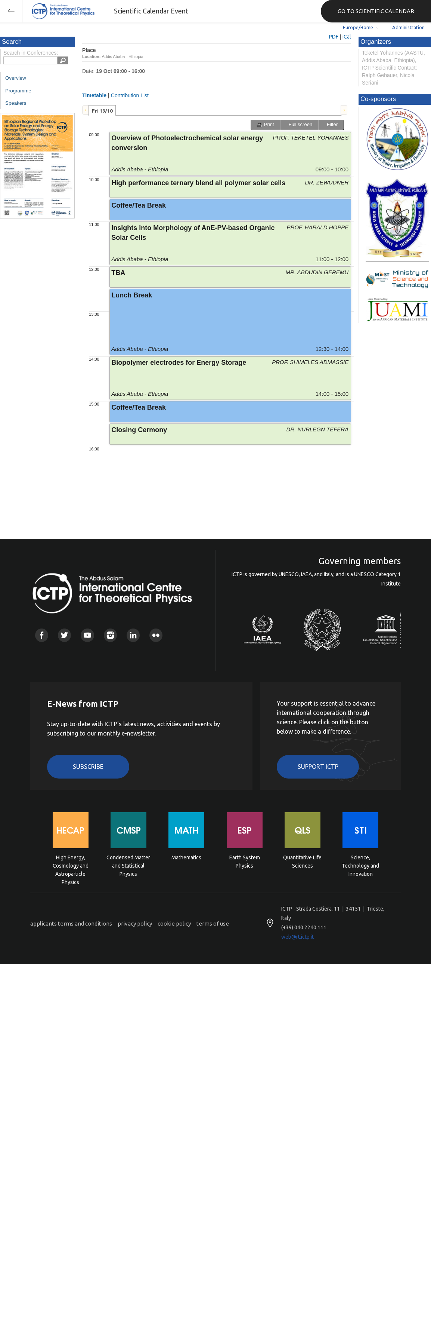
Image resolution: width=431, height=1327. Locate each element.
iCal (346, 37)
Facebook (41, 635)
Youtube (87, 635)
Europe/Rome (358, 27)
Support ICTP (318, 766)
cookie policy (174, 923)
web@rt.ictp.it (297, 937)
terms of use (212, 923)
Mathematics (186, 857)
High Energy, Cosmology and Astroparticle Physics (71, 865)
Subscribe (88, 766)
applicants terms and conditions (71, 923)
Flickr (155, 635)
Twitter (64, 635)
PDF (333, 37)
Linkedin (133, 635)
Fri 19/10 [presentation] (102, 110)
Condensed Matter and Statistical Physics (128, 865)
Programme (18, 91)
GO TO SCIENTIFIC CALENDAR (376, 11)
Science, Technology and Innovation (360, 865)
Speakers (15, 103)
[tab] (102, 110)
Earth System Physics (244, 861)
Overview (15, 78)
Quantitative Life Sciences (302, 861)
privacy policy (135, 923)
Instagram (110, 635)
